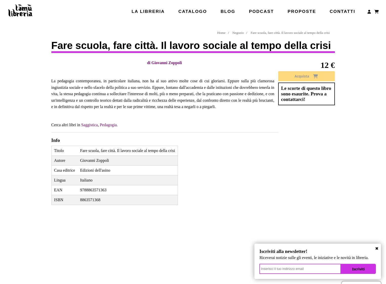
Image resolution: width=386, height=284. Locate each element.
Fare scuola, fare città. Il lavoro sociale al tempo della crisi (290, 33)
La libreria (148, 11)
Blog (227, 11)
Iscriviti (358, 269)
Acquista (306, 76)
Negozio (238, 33)
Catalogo (192, 11)
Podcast (261, 11)
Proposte (302, 11)
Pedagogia (108, 125)
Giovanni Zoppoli (166, 63)
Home (221, 33)
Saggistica (89, 125)
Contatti (342, 11)
